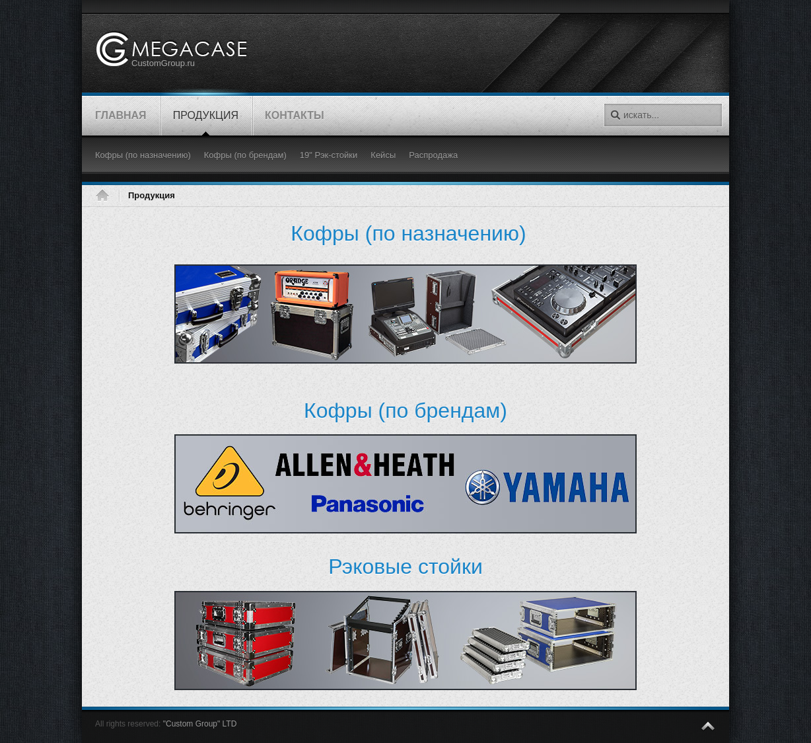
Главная (107, 196)
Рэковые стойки (405, 566)
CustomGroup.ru (163, 63)
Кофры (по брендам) (405, 410)
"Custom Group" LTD (200, 723)
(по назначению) (408, 233)
